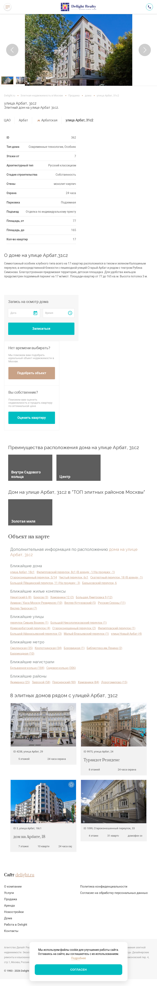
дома (88, 95)
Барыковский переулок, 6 (99, 583)
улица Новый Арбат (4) (126, 633)
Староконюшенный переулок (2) (74, 628)
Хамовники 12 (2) (62, 597)
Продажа (74, 95)
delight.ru (24, 875)
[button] (12, 50)
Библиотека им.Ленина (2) (104, 648)
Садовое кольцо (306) (61, 668)
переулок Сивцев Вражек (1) (29, 622)
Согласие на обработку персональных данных (114, 893)
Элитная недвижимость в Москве (41, 95)
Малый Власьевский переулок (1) (86, 633)
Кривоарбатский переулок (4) (30, 628)
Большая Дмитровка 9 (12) (94, 597)
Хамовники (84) (88, 682)
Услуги (9, 893)
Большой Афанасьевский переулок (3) (36, 633)
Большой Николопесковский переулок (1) (78, 622)
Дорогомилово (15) (114, 682)
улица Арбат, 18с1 (22, 572)
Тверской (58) (41, 682)
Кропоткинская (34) (48, 648)
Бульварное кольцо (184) (27, 668)
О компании (13, 886)
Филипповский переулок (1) (116, 628)
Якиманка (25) (20, 682)
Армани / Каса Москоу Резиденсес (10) (36, 602)
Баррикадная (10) (22, 653)
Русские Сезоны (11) (112, 602)
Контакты (11, 931)
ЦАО (7, 120)
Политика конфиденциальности (103, 886)
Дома (8, 918)
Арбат (23, 120)
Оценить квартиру (31, 418)
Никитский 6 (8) (20, 597)
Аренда (9, 905)
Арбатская (49, 120)
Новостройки (14, 912)
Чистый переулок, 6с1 (73, 577)
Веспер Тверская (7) (23, 608)
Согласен (78, 969)
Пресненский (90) (64, 682)
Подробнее (78, 958)
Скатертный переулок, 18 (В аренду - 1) (116, 577)
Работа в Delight (15, 924)
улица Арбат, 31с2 (79, 120)
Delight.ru (9, 95)
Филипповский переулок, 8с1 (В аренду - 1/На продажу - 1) (76, 572)
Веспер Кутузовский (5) (80, 602)
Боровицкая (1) (74, 648)
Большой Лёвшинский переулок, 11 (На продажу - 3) (45, 583)
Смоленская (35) (21, 648)
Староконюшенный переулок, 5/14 (33, 577)
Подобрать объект (31, 373)
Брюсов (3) (41, 597)
